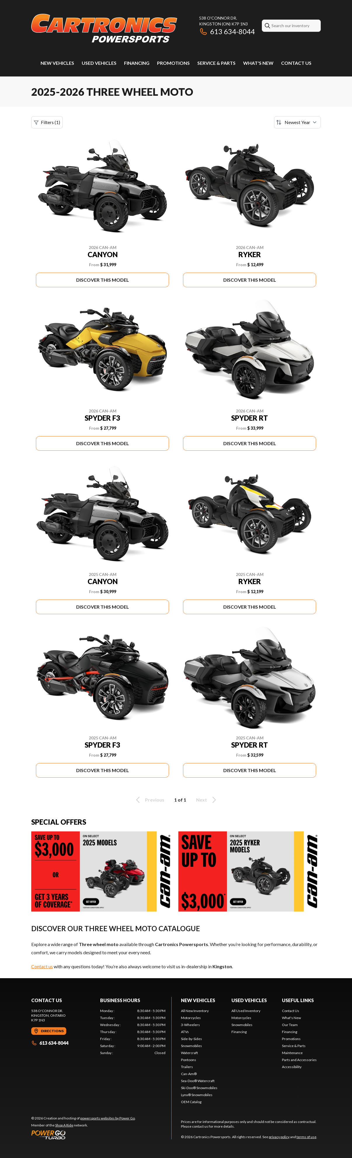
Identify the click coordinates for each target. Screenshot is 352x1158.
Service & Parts (216, 63)
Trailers (187, 1067)
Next (207, 799)
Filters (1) (47, 122)
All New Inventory (195, 1011)
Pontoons (188, 1060)
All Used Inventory (245, 1011)
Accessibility (292, 1067)
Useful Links (298, 1000)
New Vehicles (57, 63)
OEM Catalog (191, 1102)
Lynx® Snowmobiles (196, 1095)
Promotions (173, 63)
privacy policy (279, 1137)
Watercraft (189, 1053)
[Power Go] (83, 1134)
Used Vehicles (99, 63)
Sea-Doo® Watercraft (198, 1081)
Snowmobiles (191, 1046)
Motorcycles (191, 1018)
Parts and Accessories (299, 1060)
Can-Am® (189, 1074)
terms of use (306, 1137)
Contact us (42, 966)
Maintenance (292, 1053)
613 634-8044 (227, 31)
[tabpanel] (132, 1032)
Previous (149, 799)
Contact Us (296, 63)
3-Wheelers (190, 1025)
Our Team (290, 1025)
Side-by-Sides (191, 1039)
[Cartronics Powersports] (104, 28)
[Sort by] (297, 122)
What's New (258, 63)
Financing (136, 63)
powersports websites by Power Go (107, 1118)
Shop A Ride (64, 1125)
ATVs (185, 1032)
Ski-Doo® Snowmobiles (199, 1088)
